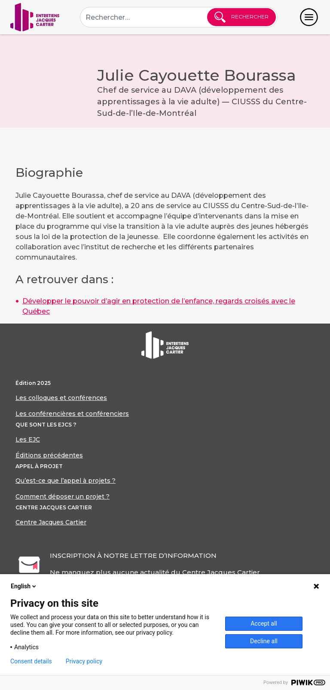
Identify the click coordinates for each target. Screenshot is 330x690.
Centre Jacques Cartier (50, 522)
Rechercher (241, 17)
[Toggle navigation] (309, 17)
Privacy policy (84, 661)
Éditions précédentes (49, 455)
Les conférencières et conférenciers (72, 414)
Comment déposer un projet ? (62, 496)
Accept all (264, 623)
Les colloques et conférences (61, 398)
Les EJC (27, 439)
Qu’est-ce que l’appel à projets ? (65, 480)
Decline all (264, 641)
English (24, 586)
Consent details (31, 661)
